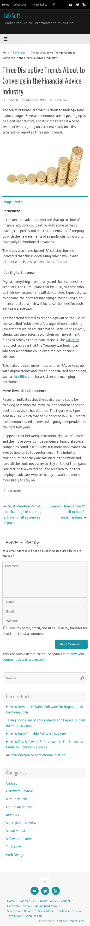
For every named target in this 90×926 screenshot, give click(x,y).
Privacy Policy (39, 4)
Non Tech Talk (16, 799)
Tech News (18, 53)
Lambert (12, 100)
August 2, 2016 (36, 100)
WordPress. (77, 921)
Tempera (61, 921)
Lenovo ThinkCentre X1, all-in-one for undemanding (68, 512)
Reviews (12, 815)
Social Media (15, 831)
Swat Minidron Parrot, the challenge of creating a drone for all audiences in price (22, 514)
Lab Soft (12, 16)
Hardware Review (19, 791)
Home (5, 4)
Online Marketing (19, 807)
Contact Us (19, 4)
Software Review (19, 839)
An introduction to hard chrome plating (35, 755)
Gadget (11, 783)
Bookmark (14, 491)
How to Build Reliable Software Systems (36, 734)
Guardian (72, 340)
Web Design (15, 855)
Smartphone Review (21, 823)
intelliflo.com (24, 377)
